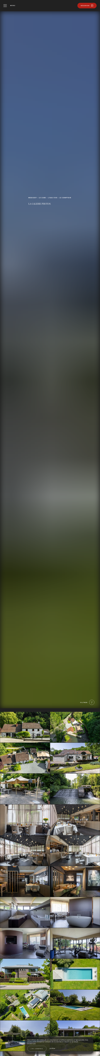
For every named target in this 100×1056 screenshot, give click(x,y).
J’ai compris (37, 1048)
